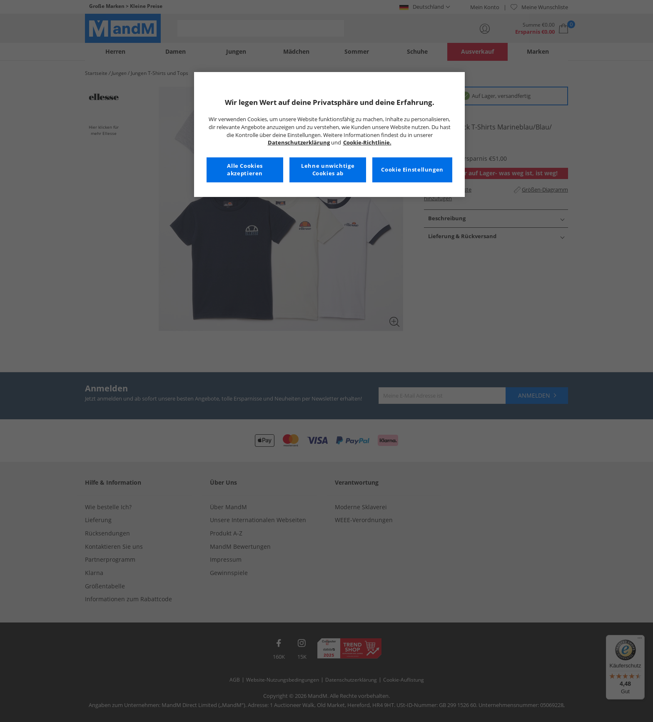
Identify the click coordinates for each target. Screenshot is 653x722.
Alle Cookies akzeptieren (245, 169)
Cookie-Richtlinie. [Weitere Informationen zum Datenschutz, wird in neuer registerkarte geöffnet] (367, 142)
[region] (329, 134)
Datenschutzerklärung (299, 142)
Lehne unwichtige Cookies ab (327, 169)
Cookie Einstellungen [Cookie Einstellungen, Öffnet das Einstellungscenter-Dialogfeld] (412, 169)
